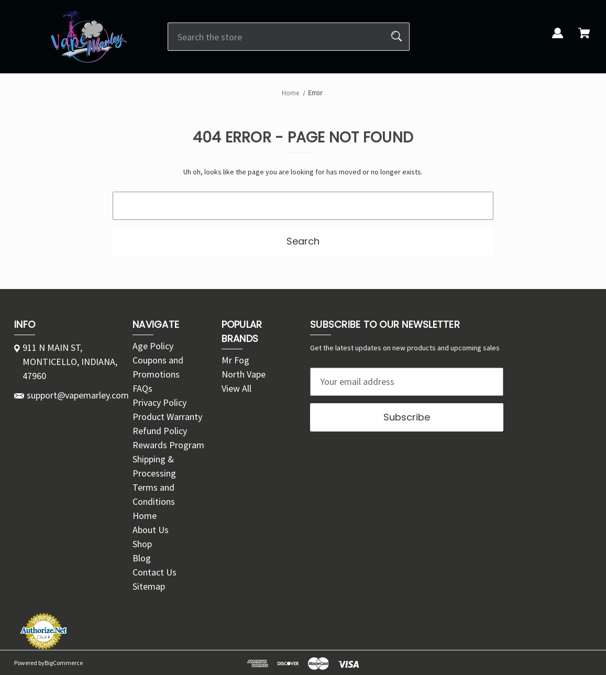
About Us (151, 530)
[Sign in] (557, 39)
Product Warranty (167, 417)
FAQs (142, 388)
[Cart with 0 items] (584, 39)
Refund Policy (160, 431)
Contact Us (155, 572)
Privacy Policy (159, 402)
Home (145, 516)
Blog (142, 558)
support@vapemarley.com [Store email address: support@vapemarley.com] (78, 395)
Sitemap (149, 586)
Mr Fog (235, 360)
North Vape (244, 374)
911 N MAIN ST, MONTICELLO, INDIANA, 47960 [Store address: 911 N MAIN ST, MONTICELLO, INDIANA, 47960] (70, 361)
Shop (142, 544)
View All (236, 388)
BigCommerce (64, 663)
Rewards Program (168, 445)
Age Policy (153, 346)
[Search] (396, 37)
